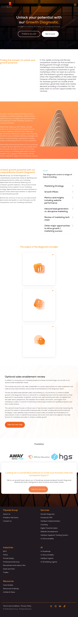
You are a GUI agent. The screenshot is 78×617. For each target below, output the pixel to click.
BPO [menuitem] (5, 551)
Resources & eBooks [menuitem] (11, 589)
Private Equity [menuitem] (8, 558)
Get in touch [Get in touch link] (50, 34)
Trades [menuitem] (5, 572)
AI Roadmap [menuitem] (45, 551)
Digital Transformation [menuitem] (49, 528)
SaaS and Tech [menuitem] (9, 569)
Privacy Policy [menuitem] (26, 606)
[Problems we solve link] (29, 34)
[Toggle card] (52, 254)
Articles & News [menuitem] (9, 592)
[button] (75, 4)
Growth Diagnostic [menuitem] (48, 514)
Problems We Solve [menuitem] (10, 518)
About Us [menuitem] (6, 514)
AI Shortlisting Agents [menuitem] (49, 562)
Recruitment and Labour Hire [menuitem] (14, 565)
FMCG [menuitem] (5, 555)
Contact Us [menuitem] (7, 521)
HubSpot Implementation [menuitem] (51, 521)
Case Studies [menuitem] (8, 585)
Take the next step (14, 425)
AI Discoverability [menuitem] (47, 539)
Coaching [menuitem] (44, 525)
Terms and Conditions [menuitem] (11, 606)
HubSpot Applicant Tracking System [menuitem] (54, 535)
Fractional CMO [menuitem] (46, 518)
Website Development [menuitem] (49, 532)
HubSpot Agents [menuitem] (47, 558)
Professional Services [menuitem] (11, 562)
